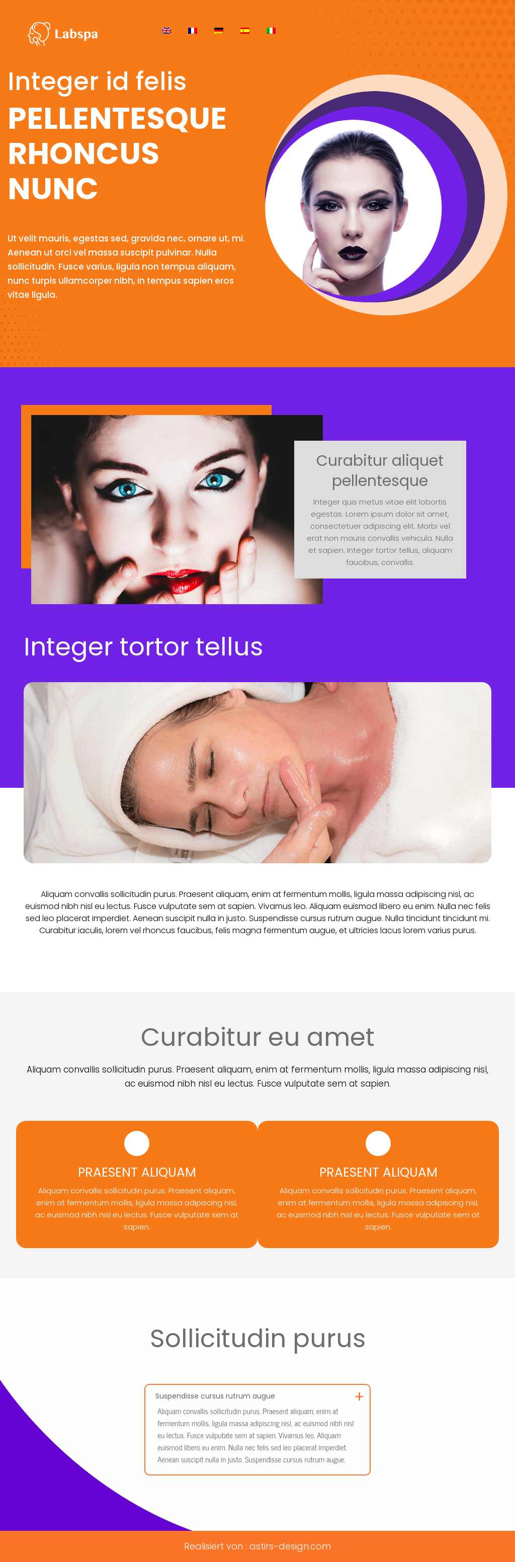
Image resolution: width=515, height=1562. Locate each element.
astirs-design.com (290, 1546)
